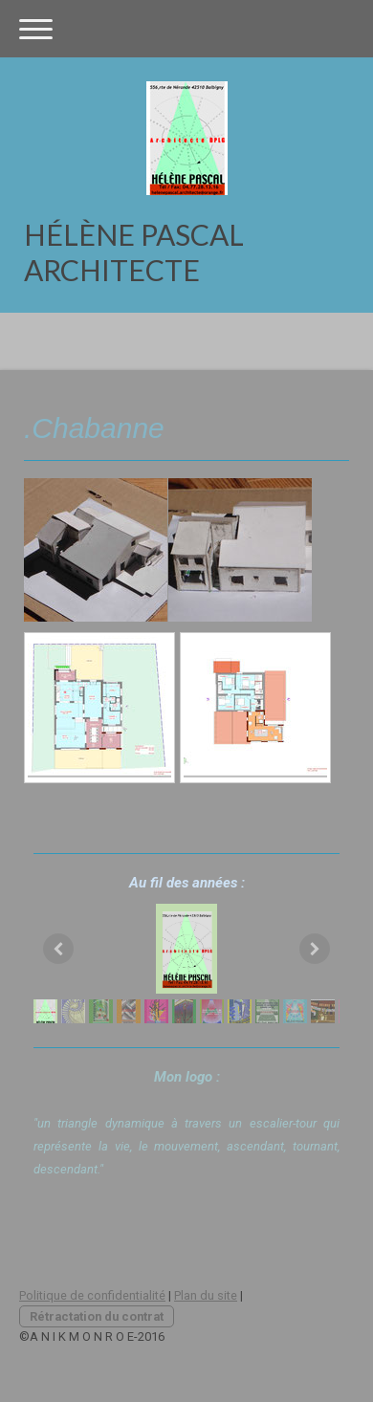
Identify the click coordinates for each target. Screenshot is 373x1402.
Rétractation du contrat (97, 1316)
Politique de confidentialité (92, 1295)
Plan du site (205, 1295)
